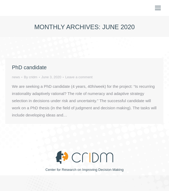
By (30, 77)
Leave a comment (78, 77)
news (16, 77)
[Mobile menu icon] (157, 8)
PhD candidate (29, 67)
